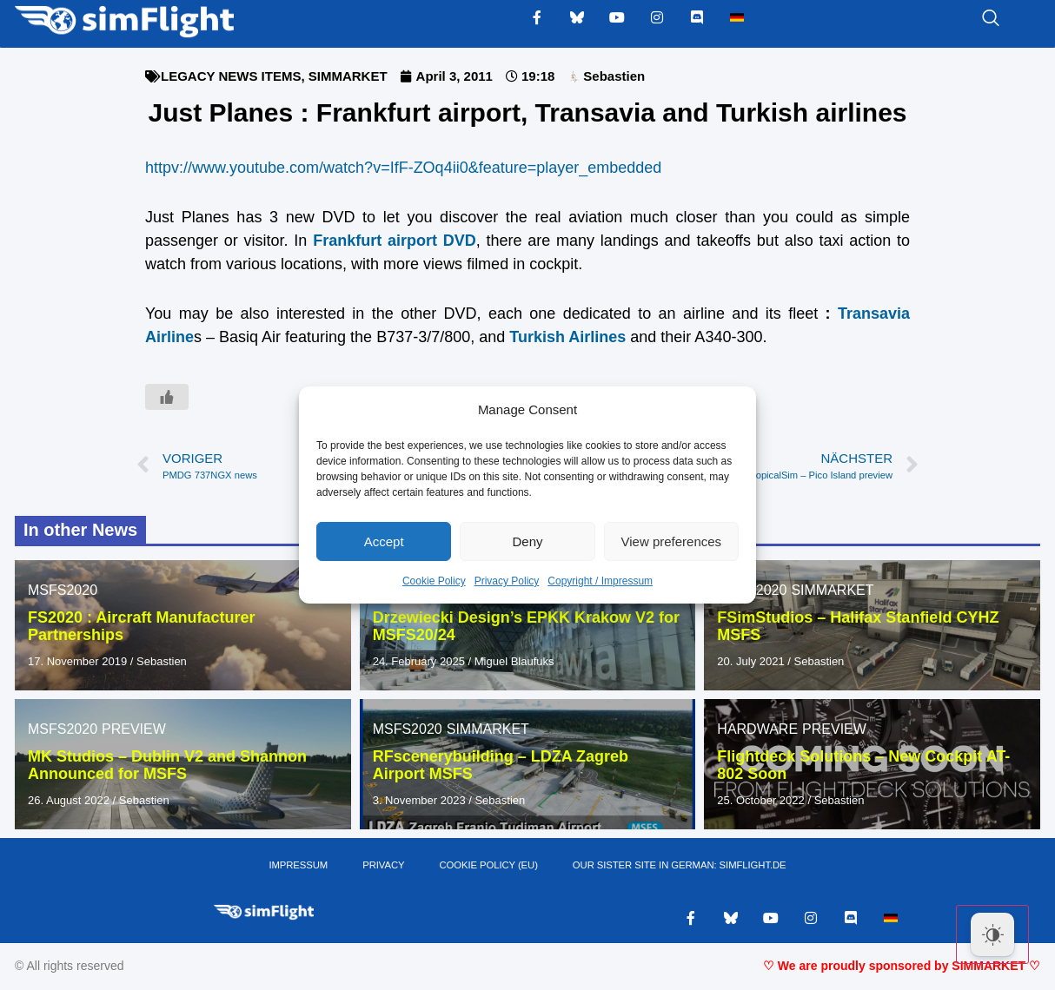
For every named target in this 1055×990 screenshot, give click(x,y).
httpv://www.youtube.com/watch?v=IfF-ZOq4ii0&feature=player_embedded (403, 167)
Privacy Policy (507, 581)
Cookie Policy (434, 581)
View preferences (671, 541)
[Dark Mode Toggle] (992, 934)
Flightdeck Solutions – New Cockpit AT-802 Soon (863, 765)
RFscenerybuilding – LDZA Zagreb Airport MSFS (500, 765)
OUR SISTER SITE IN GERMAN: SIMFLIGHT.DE (678, 866)
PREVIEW (134, 729)
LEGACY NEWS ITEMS (231, 76)
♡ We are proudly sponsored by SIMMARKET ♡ (901, 968)
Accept (384, 541)
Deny (527, 541)
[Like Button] (167, 397)
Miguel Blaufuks (514, 661)
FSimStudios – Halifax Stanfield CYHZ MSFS (858, 626)
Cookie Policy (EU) (489, 866)
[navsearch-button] (969, 19)
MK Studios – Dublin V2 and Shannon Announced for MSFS (167, 765)
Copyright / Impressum (600, 581)
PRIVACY (385, 866)
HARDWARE (757, 729)
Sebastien (161, 661)
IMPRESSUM (301, 866)
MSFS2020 (62, 590)
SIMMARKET (348, 76)
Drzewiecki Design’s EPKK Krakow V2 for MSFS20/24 (526, 626)
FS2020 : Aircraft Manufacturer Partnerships (141, 626)
